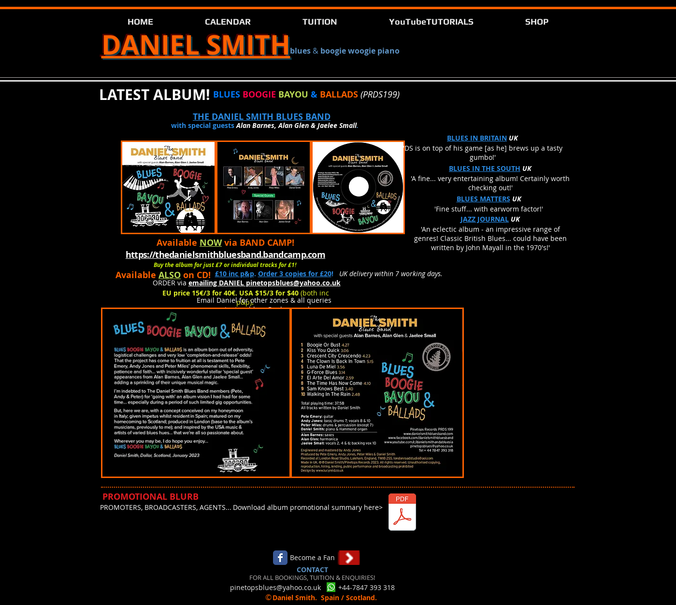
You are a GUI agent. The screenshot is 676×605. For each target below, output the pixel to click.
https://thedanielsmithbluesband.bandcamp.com (225, 255)
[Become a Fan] (313, 557)
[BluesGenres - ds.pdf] (402, 513)
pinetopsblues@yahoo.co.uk (293, 282)
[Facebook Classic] (280, 557)
